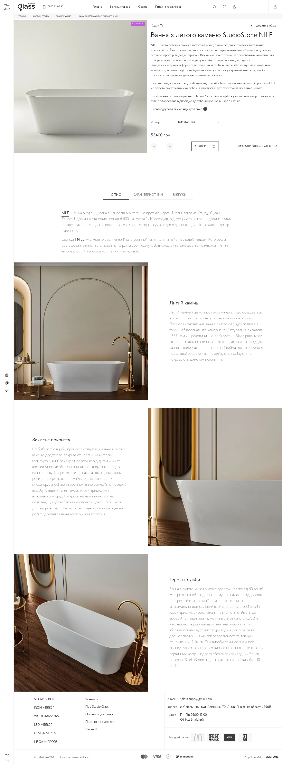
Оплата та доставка (99, 714)
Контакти (92, 699)
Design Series (45, 733)
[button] (198, 122)
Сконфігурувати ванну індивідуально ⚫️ (179, 109)
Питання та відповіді (168, 6)
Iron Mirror (44, 708)
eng (7, 760)
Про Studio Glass (97, 707)
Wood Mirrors (46, 716)
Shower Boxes (46, 699)
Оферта (142, 6)
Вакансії (91, 729)
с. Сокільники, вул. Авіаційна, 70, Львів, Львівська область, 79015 (226, 707)
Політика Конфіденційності (75, 757)
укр (7, 754)
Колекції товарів (120, 6)
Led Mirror (43, 725)
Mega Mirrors (46, 742)
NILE (154, 45)
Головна (97, 6)
